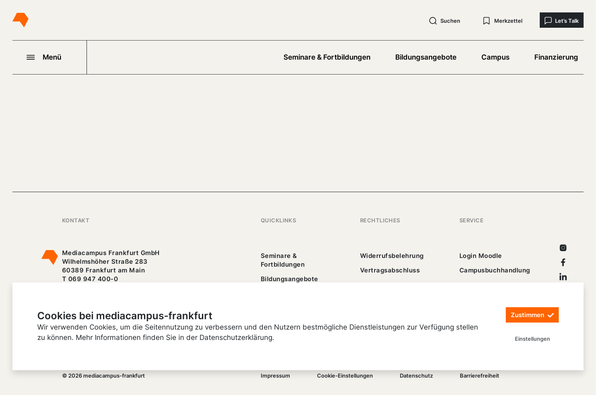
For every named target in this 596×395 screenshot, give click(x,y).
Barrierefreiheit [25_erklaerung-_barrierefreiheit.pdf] (479, 375)
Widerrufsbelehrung (392, 256)
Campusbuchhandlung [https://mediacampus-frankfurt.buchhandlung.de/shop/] (494, 270)
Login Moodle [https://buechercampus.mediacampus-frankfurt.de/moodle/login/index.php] (480, 256)
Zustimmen (532, 315)
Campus (495, 57)
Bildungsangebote (426, 57)
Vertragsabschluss (390, 270)
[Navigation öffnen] (49, 57)
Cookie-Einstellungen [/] (345, 375)
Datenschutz (416, 375)
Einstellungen (532, 338)
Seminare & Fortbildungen (327, 57)
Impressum (275, 375)
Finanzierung (556, 57)
